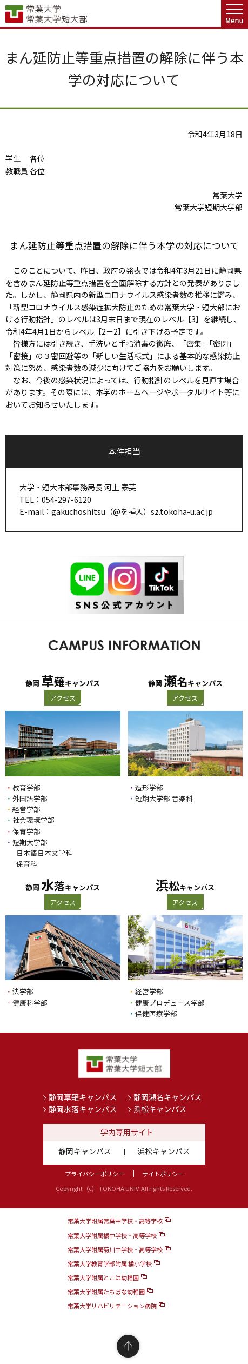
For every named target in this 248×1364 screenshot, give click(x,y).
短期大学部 (30, 842)
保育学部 (26, 831)
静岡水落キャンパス (83, 1109)
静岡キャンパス (84, 1151)
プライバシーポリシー (94, 1173)
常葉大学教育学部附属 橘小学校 (110, 1263)
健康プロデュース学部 (170, 1002)
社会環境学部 (33, 820)
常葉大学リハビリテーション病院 (112, 1305)
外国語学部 (30, 798)
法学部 (22, 991)
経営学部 (26, 809)
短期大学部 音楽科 (164, 798)
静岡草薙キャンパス (83, 1097)
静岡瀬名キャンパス (167, 1097)
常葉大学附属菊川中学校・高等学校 (115, 1249)
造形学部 (149, 787)
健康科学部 (30, 1002)
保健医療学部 (156, 1013)
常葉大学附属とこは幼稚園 (103, 1277)
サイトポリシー (163, 1173)
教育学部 (26, 787)
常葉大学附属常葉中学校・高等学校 (115, 1220)
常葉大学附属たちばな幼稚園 (106, 1291)
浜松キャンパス (159, 1109)
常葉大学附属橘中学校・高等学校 (112, 1235)
